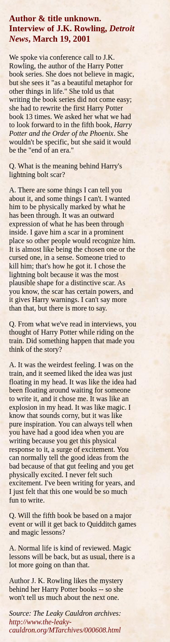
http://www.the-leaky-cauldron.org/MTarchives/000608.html (65, 626)
